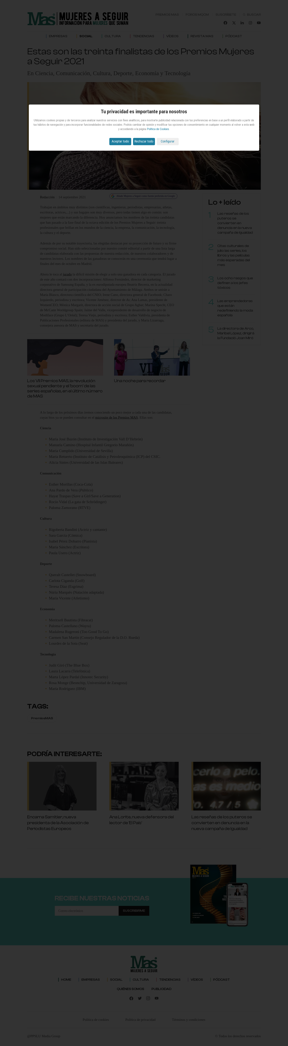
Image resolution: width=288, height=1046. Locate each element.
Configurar (167, 141)
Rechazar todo (144, 141)
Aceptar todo (120, 141)
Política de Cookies (158, 129)
